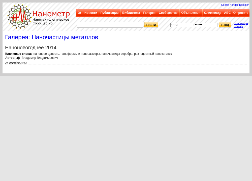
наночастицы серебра (117, 54)
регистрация (241, 23)
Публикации (109, 13)
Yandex (234, 5)
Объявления (190, 13)
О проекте (240, 13)
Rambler (244, 5)
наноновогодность (46, 54)
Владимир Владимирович (40, 58)
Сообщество (168, 13)
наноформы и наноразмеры (80, 54)
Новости (90, 13)
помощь (238, 26)
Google (225, 5)
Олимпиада (213, 13)
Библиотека (131, 13)
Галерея (149, 13)
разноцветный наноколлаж (153, 54)
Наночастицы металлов (65, 37)
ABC (227, 13)
